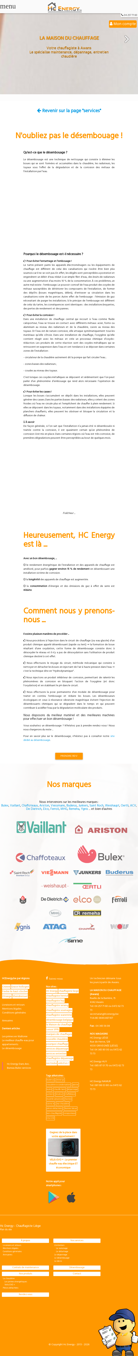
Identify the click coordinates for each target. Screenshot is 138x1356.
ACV (133, 805)
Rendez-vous (25, 1294)
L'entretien (59, 1245)
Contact (77, 1274)
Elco (46, 809)
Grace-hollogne (20, 987)
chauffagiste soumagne (59, 1010)
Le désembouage (12, 1048)
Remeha (74, 809)
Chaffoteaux (30, 805)
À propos (25, 1241)
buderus (50, 1080)
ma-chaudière (63, 1103)
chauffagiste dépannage (59, 1058)
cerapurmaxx (69, 1113)
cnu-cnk (50, 1118)
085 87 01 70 (101, 1065)
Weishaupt (112, 805)
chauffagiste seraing (57, 1005)
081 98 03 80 (101, 1085)
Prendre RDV (69, 756)
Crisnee (6, 987)
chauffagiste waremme (59, 1015)
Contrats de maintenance (25, 1267)
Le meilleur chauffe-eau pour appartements (18, 1042)
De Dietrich (33, 809)
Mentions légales (11, 1009)
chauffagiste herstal (57, 996)
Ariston (44, 805)
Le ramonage (61, 1248)
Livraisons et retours (13, 1005)
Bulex (4, 805)
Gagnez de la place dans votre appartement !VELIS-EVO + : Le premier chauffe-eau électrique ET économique (63, 1150)
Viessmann (58, 805)
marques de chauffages (59, 1034)
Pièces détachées (10, 1288)
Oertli (125, 805)
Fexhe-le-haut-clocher (15, 991)
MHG (64, 809)
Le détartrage (61, 1251)
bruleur (59, 1094)
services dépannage (57, 1049)
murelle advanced (55, 1099)
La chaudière (9, 1278)
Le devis (58, 1261)
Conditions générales (14, 1013)
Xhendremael (20, 996)
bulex (49, 1089)
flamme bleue (70, 1108)
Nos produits (25, 1274)
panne (75, 1084)
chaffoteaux (70, 1094)
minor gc (60, 1080)
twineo (68, 1099)
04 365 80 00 (101, 1050)
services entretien (56, 1054)
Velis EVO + (9, 1284)
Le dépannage (60, 1254)
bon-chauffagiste (54, 1113)
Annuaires (7, 1021)
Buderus (71, 805)
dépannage (72, 1089)
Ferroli (54, 809)
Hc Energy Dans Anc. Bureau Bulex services (19, 1066)
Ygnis (84, 809)
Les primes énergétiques (15, 1281)
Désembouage (77, 1267)
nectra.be (51, 1063)
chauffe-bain (59, 1089)
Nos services (77, 1241)
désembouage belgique (59, 1020)
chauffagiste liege (69, 991)
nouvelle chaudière (57, 1039)
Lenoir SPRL (52, 1029)
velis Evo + (64, 1063)
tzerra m (50, 1103)
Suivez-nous (54, 979)
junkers (50, 1094)
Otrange (7, 996)
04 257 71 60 (130, 15)
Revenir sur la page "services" (69, 111)
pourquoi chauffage (57, 1044)
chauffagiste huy (55, 1001)
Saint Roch (97, 805)
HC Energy (52, 991)
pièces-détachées (54, 1108)
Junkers (83, 805)
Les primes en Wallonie (15, 1036)
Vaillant (15, 805)
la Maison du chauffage (59, 1025)
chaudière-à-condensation (58, 1084)
